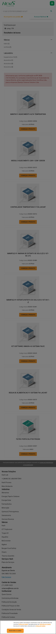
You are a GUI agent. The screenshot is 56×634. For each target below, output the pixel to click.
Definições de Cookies (45, 624)
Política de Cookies (23, 624)
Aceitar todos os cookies (15, 630)
